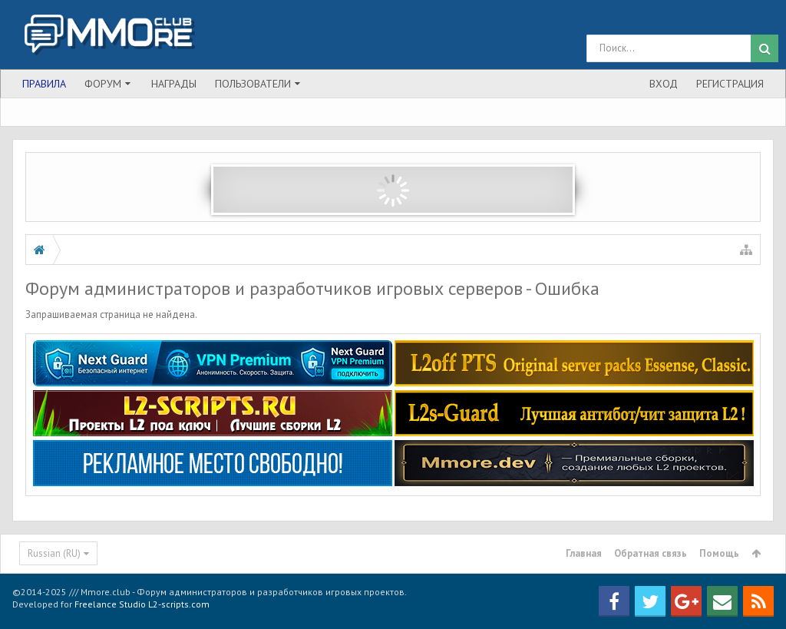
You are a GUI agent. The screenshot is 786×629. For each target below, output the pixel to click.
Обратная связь (650, 553)
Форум (102, 84)
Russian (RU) (54, 553)
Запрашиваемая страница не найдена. (111, 314)
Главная (584, 553)
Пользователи (253, 84)
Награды (173, 84)
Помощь (719, 553)
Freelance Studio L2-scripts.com (142, 604)
